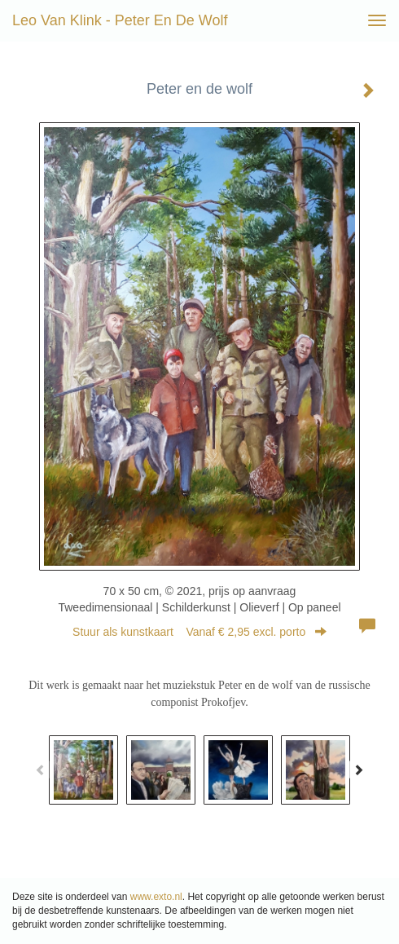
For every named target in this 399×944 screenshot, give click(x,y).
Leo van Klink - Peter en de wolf (119, 20)
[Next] (358, 769)
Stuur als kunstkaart (199, 631)
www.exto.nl (156, 896)
